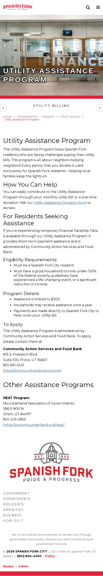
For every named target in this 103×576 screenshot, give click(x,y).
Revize (8, 566)
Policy (49, 556)
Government (16, 493)
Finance (48, 116)
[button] (98, 7)
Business (12, 515)
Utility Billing (51, 106)
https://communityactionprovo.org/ (32, 371)
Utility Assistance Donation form (60, 203)
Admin (23, 566)
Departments (27, 116)
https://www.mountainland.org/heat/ (33, 425)
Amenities (13, 510)
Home (7, 116)
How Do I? (13, 521)
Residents (13, 504)
